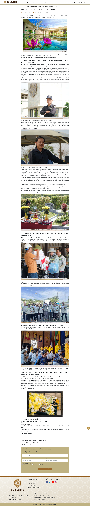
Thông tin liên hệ (31, 482)
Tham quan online (57, 2)
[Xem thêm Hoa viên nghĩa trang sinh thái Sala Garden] (10, 2)
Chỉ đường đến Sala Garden (34, 487)
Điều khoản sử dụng (32, 489)
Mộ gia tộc (35, 464)
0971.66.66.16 (81, 2)
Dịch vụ (44, 2)
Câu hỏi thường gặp (32, 485)
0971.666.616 (29, 442)
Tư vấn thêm (43, 464)
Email (23, 458)
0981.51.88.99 (36, 442)
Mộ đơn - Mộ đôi (27, 464)
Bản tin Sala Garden (39, 12)
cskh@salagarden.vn (28, 424)
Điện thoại (47, 458)
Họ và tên (24, 452)
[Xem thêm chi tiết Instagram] (56, 482)
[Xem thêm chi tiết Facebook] (47, 482)
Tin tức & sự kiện (31, 483)
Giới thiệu (31, 2)
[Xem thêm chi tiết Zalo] (50, 482)
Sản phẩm (38, 2)
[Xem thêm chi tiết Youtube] (53, 482)
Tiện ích (49, 2)
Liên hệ (71, 2)
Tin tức (66, 2)
